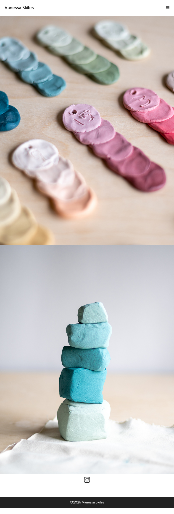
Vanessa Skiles (19, 8)
